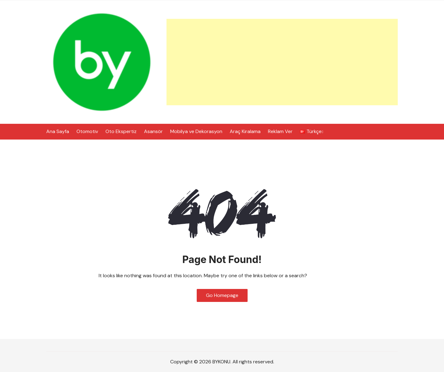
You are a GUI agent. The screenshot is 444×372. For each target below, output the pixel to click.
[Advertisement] (282, 62)
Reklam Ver (280, 131)
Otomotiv (87, 131)
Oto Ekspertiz (121, 131)
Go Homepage (222, 295)
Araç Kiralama (245, 131)
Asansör (153, 131)
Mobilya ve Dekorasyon (196, 131)
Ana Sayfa (57, 131)
